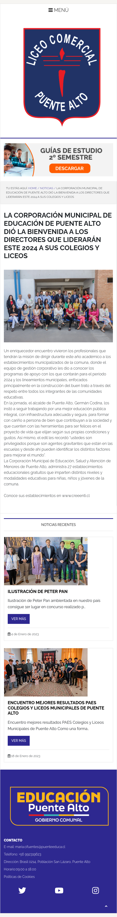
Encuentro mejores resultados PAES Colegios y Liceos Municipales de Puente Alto (56, 708)
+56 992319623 (30, 854)
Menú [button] (58, 10)
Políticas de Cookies (19, 877)
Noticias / (47, 188)
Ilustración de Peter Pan (38, 591)
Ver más (18, 619)
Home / (33, 188)
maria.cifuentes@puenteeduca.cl (40, 847)
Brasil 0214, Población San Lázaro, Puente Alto (55, 862)
